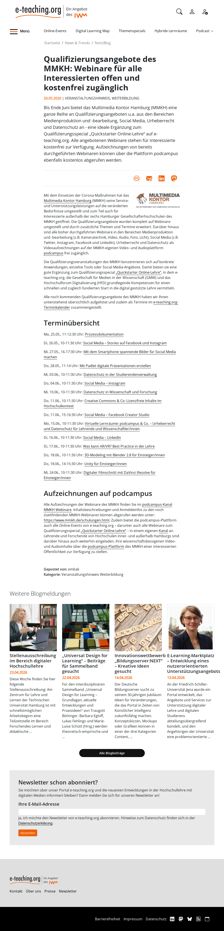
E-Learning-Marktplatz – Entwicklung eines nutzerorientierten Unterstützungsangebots (193, 663)
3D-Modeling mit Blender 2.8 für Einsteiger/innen (124, 455)
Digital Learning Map (93, 30)
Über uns (33, 891)
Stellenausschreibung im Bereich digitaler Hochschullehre (33, 661)
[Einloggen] (192, 11)
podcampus (53, 253)
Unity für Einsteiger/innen (105, 463)
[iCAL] (207, 919)
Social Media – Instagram (104, 383)
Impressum (133, 919)
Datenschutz (156, 919)
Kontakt (16, 891)
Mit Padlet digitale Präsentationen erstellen (115, 365)
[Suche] (179, 11)
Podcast (203, 30)
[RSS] (199, 919)
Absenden (27, 833)
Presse (50, 891)
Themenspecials (132, 30)
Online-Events (55, 30)
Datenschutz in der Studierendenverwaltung (120, 374)
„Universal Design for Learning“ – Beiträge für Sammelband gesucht (85, 663)
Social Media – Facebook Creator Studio (116, 414)
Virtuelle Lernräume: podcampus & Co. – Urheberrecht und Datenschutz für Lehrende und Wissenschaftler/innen (109, 426)
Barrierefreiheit (107, 919)
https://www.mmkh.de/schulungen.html (76, 520)
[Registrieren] (205, 11)
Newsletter (68, 891)
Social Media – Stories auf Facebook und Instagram (125, 343)
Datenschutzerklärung (35, 823)
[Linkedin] (172, 919)
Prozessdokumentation (104, 334)
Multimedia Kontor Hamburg (67, 200)
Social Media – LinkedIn (102, 437)
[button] (27, 31)
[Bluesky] (190, 919)
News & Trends (77, 42)
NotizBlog (103, 42)
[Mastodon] (181, 919)
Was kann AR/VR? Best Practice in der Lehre (119, 446)
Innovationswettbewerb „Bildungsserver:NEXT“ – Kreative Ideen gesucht (140, 663)
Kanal (163, 530)
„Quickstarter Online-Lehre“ (138, 272)
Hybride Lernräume (171, 30)
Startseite (52, 42)
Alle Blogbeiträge (112, 753)
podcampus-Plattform (106, 546)
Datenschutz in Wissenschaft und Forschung (120, 392)
